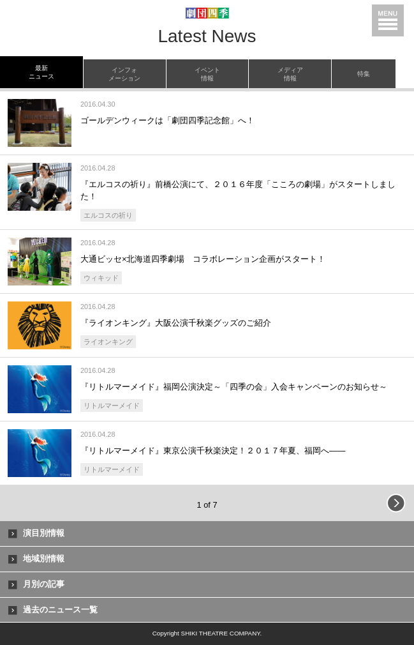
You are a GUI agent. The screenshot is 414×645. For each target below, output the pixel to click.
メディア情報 (290, 74)
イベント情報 (207, 74)
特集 (363, 73)
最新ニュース (41, 72)
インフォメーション (124, 74)
